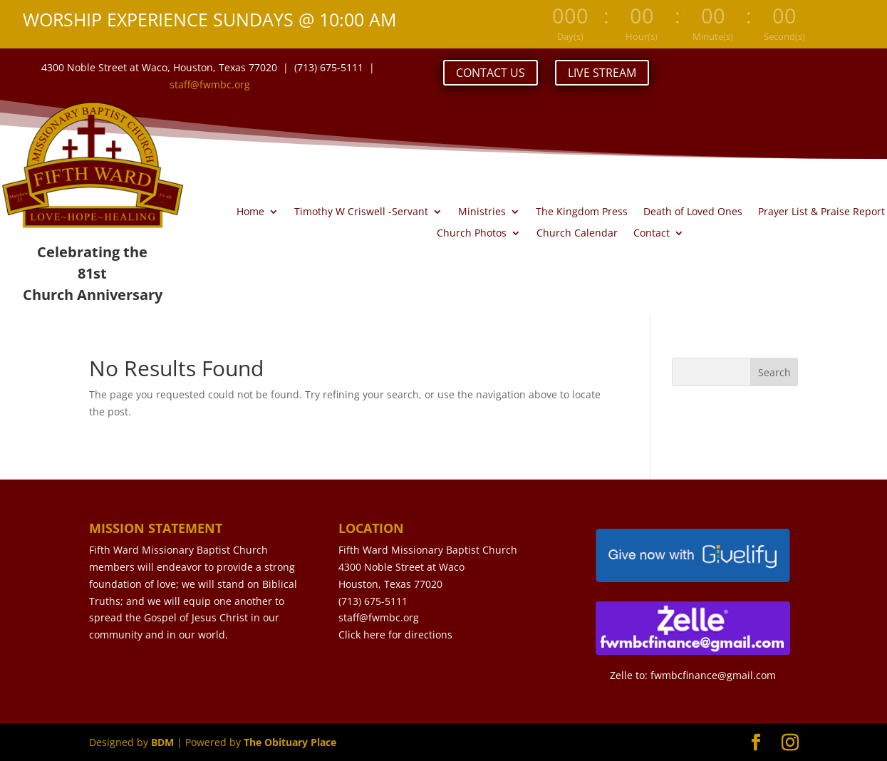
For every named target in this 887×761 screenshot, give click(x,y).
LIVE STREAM (602, 73)
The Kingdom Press (582, 212)
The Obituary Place (290, 742)
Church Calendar (577, 233)
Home (250, 212)
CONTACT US (490, 73)
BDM (162, 742)
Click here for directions (395, 634)
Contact (651, 233)
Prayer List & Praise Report (821, 212)
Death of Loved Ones (692, 212)
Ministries (482, 212)
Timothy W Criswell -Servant (361, 212)
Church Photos (472, 233)
